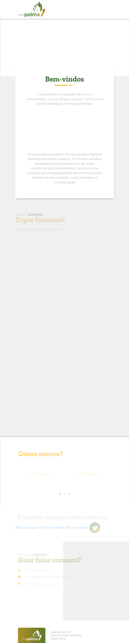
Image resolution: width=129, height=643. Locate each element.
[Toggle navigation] (104, 9)
